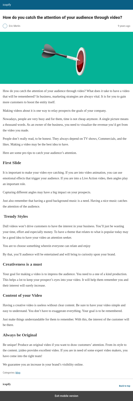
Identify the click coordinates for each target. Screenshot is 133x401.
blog (18, 372)
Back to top (124, 386)
